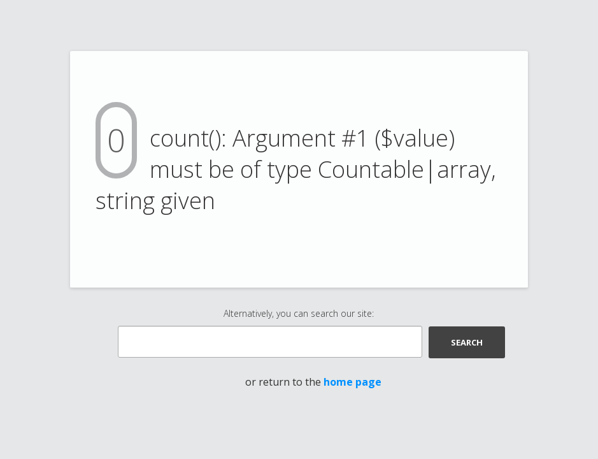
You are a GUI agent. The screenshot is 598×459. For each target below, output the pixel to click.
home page (352, 382)
